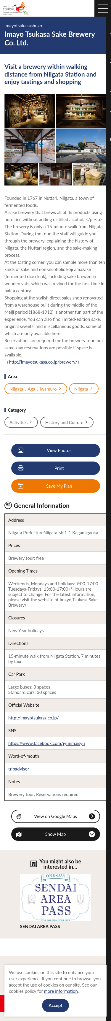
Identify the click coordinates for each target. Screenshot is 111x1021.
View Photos (44, 451)
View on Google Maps (55, 816)
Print (41, 468)
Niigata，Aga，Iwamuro (35, 388)
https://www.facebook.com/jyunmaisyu (46, 743)
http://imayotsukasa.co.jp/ (33, 717)
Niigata (84, 388)
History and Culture (67, 422)
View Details (32, 876)
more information (61, 991)
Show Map (55, 834)
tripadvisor (18, 768)
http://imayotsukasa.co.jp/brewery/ (43, 361)
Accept (55, 1005)
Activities (21, 422)
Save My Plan (45, 486)
